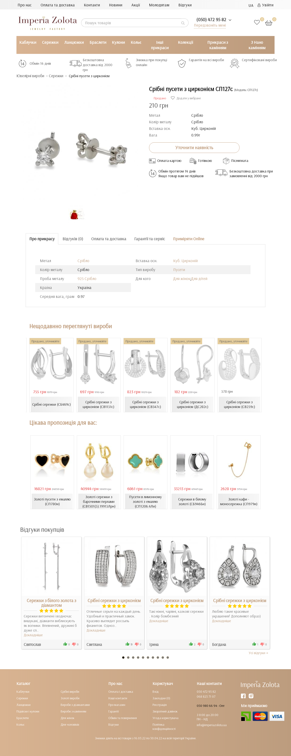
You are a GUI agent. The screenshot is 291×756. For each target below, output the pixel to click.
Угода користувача (165, 718)
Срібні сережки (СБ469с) (51, 404)
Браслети (98, 42)
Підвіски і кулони (27, 711)
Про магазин (116, 705)
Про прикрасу (42, 238)
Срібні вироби (70, 691)
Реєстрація (160, 705)
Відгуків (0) (73, 238)
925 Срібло (87, 278)
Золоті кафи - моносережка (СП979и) (238, 501)
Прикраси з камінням (217, 45)
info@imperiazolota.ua (212, 725)
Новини (115, 4)
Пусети (179, 269)
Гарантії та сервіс (149, 238)
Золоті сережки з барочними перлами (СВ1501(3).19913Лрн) (98, 501)
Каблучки (27, 42)
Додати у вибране (186, 98)
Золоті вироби (70, 698)
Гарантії (113, 711)
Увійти (265, 4)
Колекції (185, 42)
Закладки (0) (161, 698)
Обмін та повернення (122, 718)
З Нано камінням (256, 45)
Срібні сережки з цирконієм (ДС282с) (192, 404)
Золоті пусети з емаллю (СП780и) (52, 501)
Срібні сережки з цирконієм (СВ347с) (145, 404)
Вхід (156, 691)
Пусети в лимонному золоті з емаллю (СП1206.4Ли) (145, 501)
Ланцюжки (74, 42)
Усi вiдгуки (259, 652)
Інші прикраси (160, 45)
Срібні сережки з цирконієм (114, 600)
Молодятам (159, 4)
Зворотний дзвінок (165, 711)
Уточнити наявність (194, 147)
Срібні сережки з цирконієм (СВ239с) (239, 404)
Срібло (83, 260)
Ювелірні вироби (31, 75)
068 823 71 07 (206, 696)
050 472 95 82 (206, 691)
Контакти (92, 4)
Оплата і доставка (120, 691)
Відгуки (185, 4)
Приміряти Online (188, 238)
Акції (135, 4)
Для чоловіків (70, 724)
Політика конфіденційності (164, 726)
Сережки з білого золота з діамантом (51, 603)
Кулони (118, 42)
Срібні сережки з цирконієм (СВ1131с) (98, 404)
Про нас (24, 4)
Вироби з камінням (73, 711)
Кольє (136, 42)
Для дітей (199, 278)
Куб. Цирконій (185, 260)
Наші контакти (117, 698)
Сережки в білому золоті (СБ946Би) (192, 501)
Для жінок (181, 278)
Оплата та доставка (58, 4)
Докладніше (33, 634)
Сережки (50, 42)
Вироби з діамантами (75, 705)
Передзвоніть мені (209, 25)
